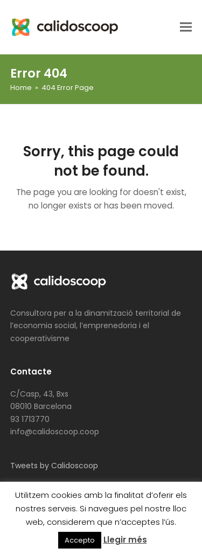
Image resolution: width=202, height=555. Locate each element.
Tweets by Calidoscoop (54, 465)
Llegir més (125, 539)
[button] (186, 26)
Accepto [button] (80, 540)
